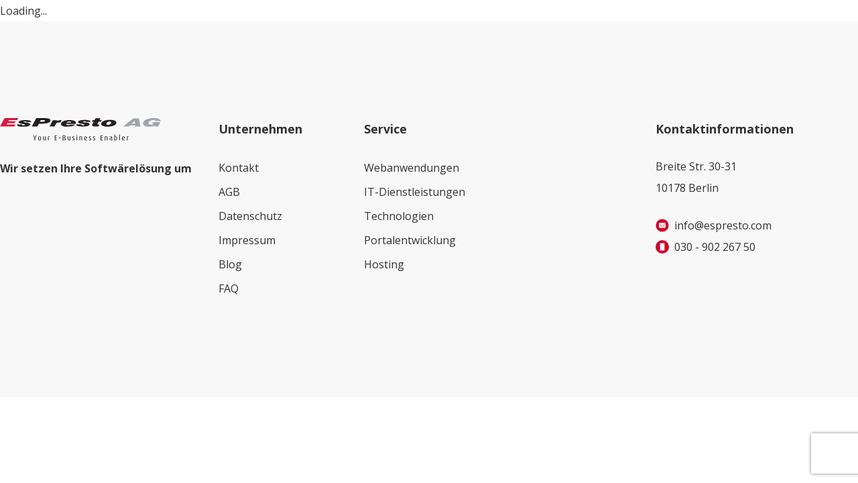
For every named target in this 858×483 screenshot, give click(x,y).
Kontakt (239, 167)
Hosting (384, 264)
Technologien (399, 216)
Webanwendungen (411, 167)
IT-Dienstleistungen (414, 191)
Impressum (247, 240)
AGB (229, 191)
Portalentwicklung (410, 240)
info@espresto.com (723, 225)
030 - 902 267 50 (714, 246)
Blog (230, 264)
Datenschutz (250, 216)
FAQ (229, 288)
